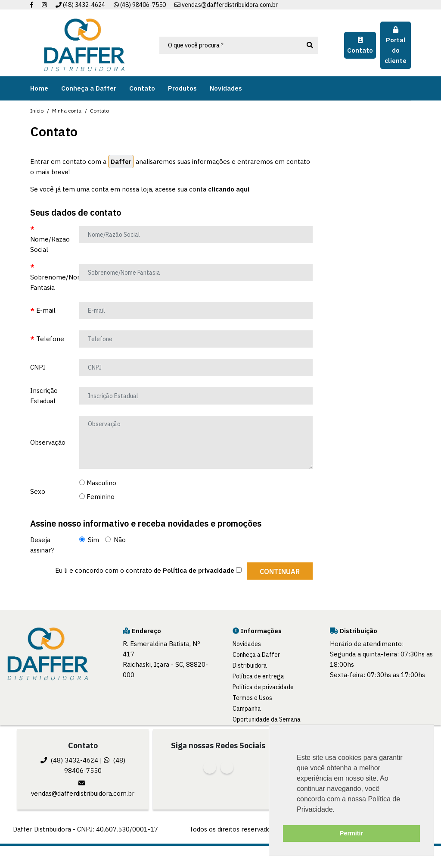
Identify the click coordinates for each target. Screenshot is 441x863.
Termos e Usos (252, 698)
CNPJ (38, 367)
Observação (47, 442)
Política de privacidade (263, 687)
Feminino (97, 497)
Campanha (247, 708)
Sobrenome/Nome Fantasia (51, 282)
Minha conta (66, 110)
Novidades (247, 644)
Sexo (37, 491)
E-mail (46, 310)
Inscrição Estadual (44, 395)
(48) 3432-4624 (80, 5)
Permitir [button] (351, 833)
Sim (89, 540)
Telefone (50, 339)
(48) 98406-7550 (140, 5)
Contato (99, 110)
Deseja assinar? (42, 545)
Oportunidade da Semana (267, 719)
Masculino (97, 483)
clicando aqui (228, 189)
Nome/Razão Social (50, 244)
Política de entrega (258, 676)
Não (115, 540)
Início (36, 110)
